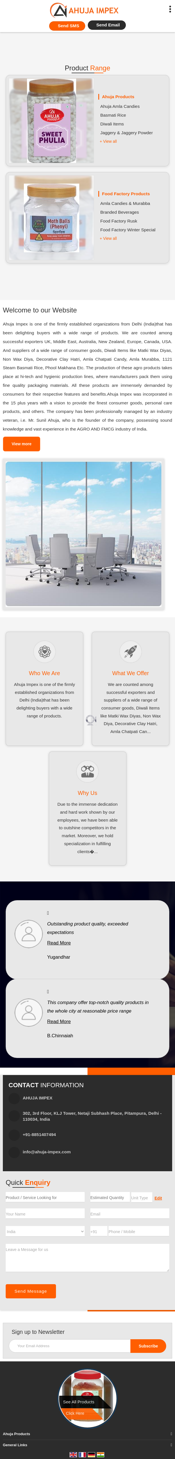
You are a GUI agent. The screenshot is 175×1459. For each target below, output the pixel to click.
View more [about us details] (22, 444)
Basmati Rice (113, 115)
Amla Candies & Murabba (125, 203)
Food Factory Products (126, 193)
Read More (59, 943)
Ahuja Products (118, 96)
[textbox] (141, 1197)
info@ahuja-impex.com (47, 1151)
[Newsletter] (87, 1346)
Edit (158, 1198)
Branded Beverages (119, 212)
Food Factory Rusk (118, 221)
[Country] (45, 1231)
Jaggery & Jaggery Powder (126, 132)
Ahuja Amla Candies (120, 106)
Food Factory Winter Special (127, 229)
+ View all (108, 141)
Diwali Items (112, 123)
